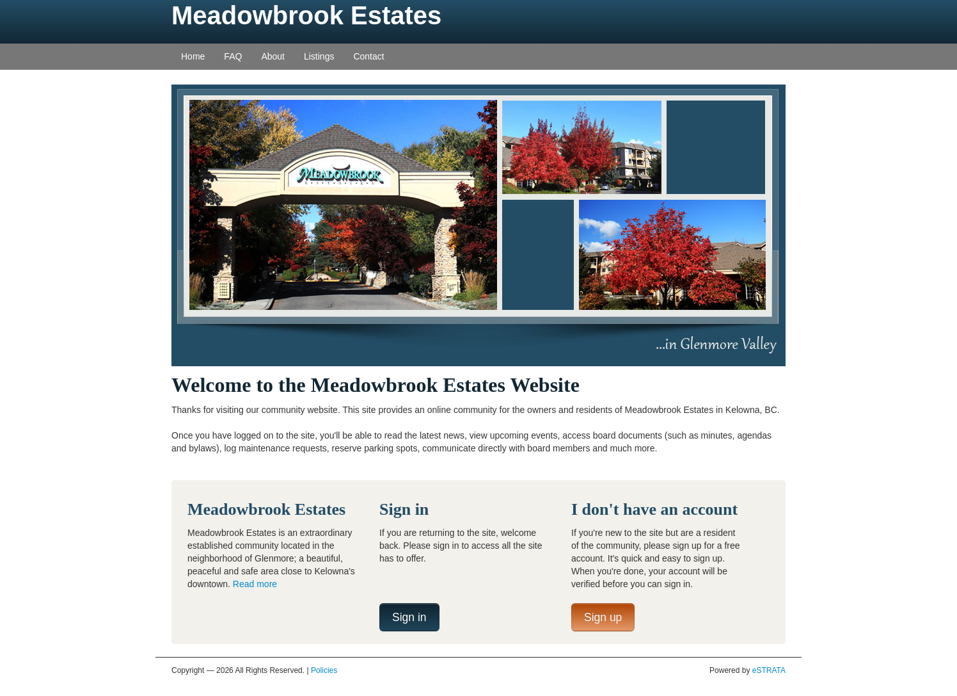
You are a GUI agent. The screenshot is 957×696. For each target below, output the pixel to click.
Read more (255, 584)
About (273, 56)
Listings (319, 56)
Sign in (409, 617)
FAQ (233, 56)
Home (193, 56)
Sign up (603, 617)
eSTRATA (769, 670)
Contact (368, 56)
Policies (324, 670)
